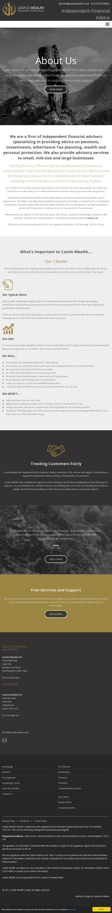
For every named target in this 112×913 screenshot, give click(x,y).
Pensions (62, 779)
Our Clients (63, 798)
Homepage (7, 768)
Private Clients (65, 804)
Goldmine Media (101, 896)
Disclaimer (24, 822)
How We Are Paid (10, 790)
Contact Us (7, 795)
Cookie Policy (40, 822)
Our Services (64, 768)
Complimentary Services (69, 790)
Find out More (56, 616)
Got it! (101, 909)
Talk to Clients (55, 561)
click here (87, 855)
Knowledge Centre (11, 784)
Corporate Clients (66, 809)
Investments (64, 774)
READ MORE (56, 89)
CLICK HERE (7, 871)
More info (72, 909)
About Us (6, 774)
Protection (63, 784)
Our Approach (9, 779)
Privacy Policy (8, 822)
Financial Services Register (56, 829)
